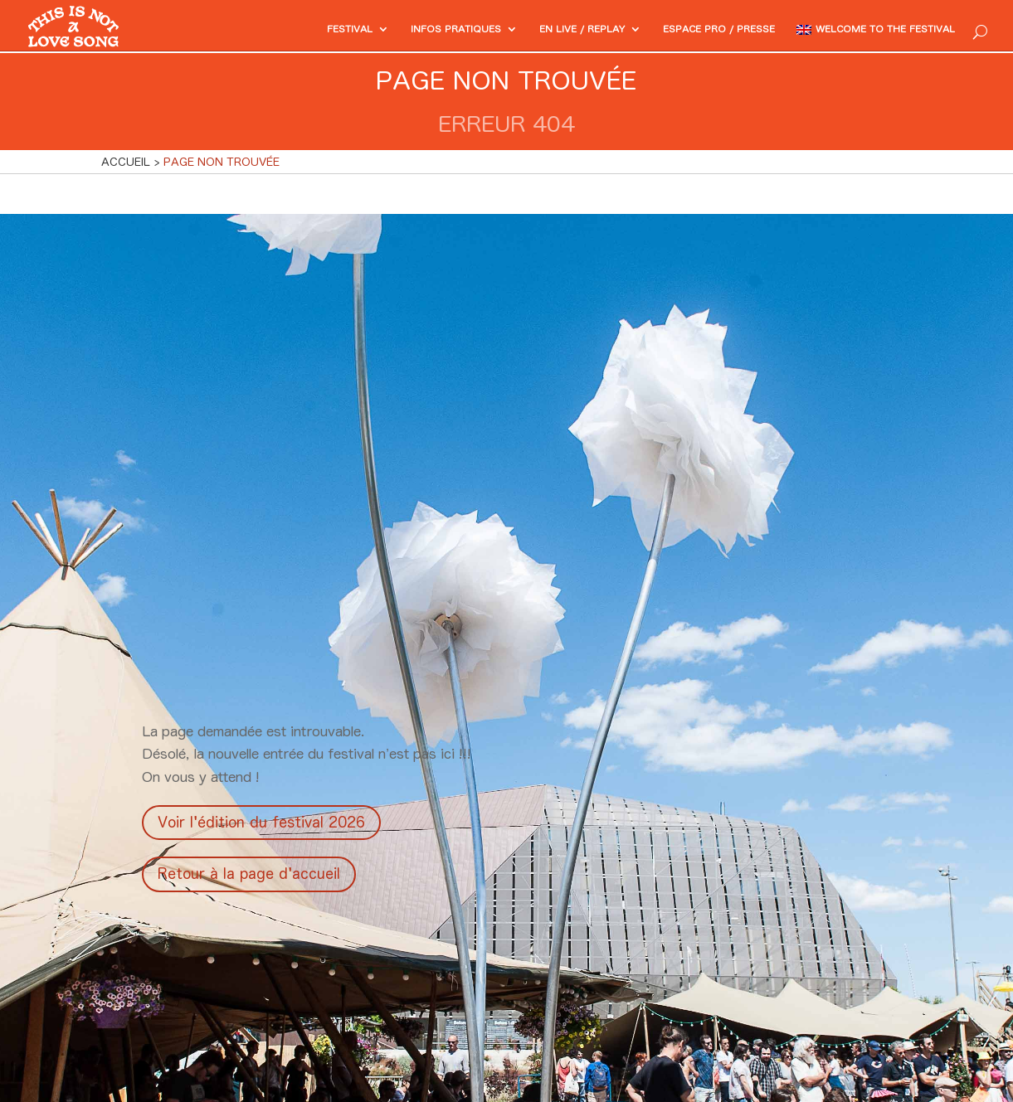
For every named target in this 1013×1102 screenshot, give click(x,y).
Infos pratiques (389, 30)
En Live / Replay (530, 30)
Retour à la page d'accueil (249, 874)
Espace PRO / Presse (684, 30)
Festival (273, 30)
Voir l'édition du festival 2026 (261, 822)
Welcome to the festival (873, 30)
